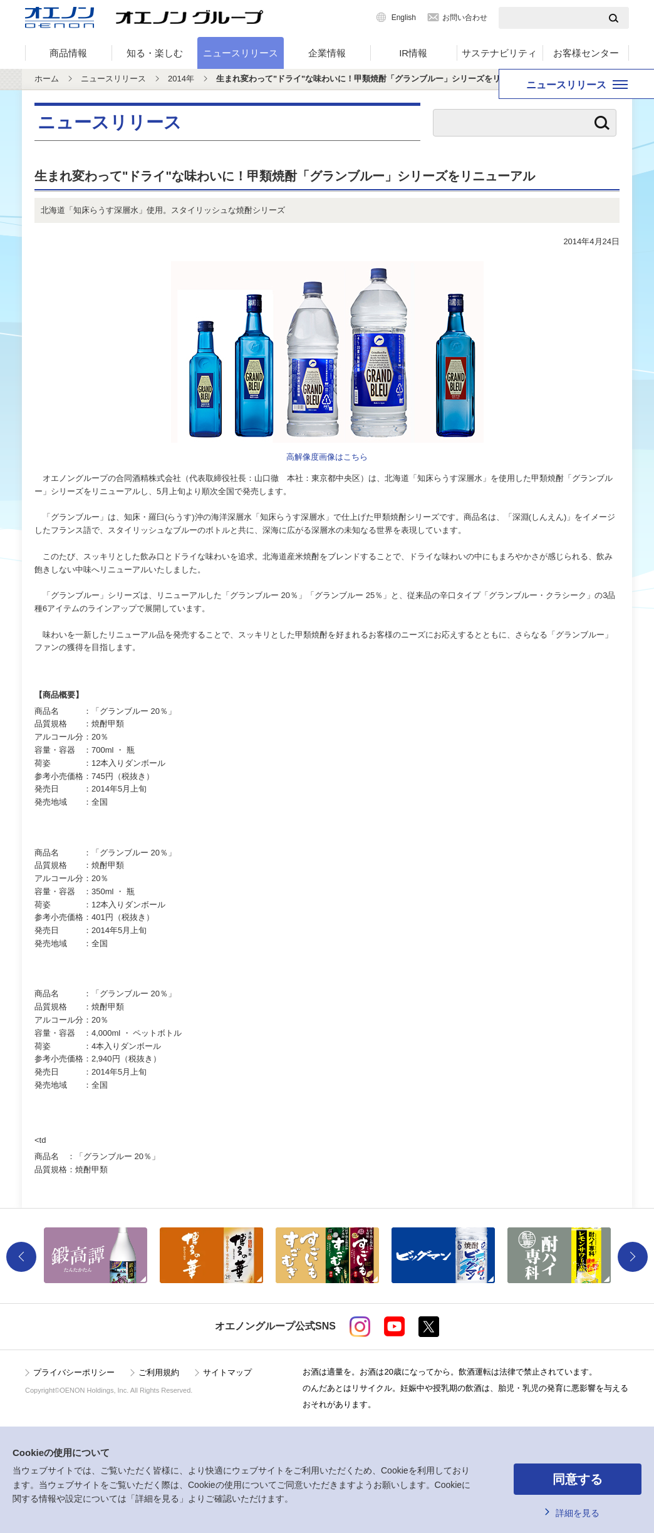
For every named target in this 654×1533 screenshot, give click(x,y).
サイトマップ (227, 1372)
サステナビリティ (499, 53)
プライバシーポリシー (74, 1372)
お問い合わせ (464, 17)
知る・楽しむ (155, 53)
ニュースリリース (240, 53)
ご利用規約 (158, 1372)
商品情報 (68, 53)
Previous (21, 1257)
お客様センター (586, 53)
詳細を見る (578, 1513)
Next (633, 1257)
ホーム (46, 78)
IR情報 (413, 53)
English (404, 17)
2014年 (181, 78)
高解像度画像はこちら (327, 457)
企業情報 (327, 53)
